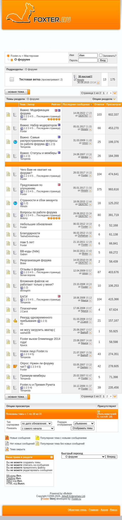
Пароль (73, 60)
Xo (21, 324)
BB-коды (11, 475)
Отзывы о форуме (32, 269)
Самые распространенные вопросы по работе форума (38, 141)
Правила (19, 49)
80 (99, 215)
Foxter (23, 119)
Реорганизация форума (35, 260)
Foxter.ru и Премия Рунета (37, 384)
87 (99, 272)
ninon (85, 143)
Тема (22, 104)
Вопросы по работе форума (38, 212)
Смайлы (10, 478)
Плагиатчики (28, 308)
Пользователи (57, 49)
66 (99, 128)
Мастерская (31, 55)
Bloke (85, 254)
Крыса (84, 300)
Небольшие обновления (36, 224)
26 (99, 156)
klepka (84, 157)
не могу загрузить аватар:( (37, 330)
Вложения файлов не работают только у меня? (37, 283)
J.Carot (24, 311)
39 (99, 387)
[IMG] (9, 481)
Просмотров (113, 104)
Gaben (23, 254)
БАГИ (24, 296)
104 (99, 174)
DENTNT (83, 115)
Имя (71, 55)
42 (99, 366)
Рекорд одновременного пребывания (36, 319)
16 (99, 203)
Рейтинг (56, 104)
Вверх (113, 510)
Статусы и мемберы (43, 153)
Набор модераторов (43, 125)
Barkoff (84, 332)
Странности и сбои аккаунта (38, 200)
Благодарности (30, 233)
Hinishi (80, 80)
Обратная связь (77, 510)
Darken (84, 367)
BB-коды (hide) (29, 251)
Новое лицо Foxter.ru (34, 351)
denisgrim (25, 290)
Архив (104, 510)
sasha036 (25, 333)
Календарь (100, 49)
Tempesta (25, 147)
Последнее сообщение (76, 104)
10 (99, 285)
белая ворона (27, 275)
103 (99, 114)
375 (99, 189)
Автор (30, 104)
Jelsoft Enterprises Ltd (73, 496)
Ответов (99, 104)
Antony (24, 218)
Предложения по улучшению (31, 186)
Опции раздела (102, 99)
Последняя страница (48, 116)
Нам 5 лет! (27, 242)
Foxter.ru (16, 55)
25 (99, 142)
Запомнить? (107, 56)
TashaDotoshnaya (29, 236)
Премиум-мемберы (33, 375)
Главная (94, 510)
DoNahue (83, 235)
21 (99, 320)
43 (99, 354)
